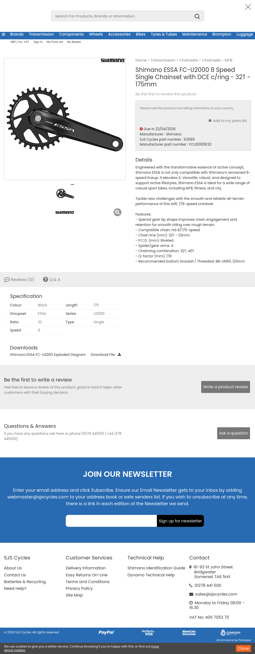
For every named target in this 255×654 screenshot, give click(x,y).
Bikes (141, 34)
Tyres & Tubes (164, 34)
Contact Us (15, 575)
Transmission (41, 34)
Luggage (245, 34)
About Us (13, 568)
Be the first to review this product (165, 94)
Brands (16, 34)
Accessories (119, 34)
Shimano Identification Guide (156, 568)
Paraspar (245, 640)
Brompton (221, 34)
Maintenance (194, 34)
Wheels (96, 34)
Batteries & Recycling (25, 582)
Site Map (74, 595)
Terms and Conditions (88, 582)
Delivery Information (86, 568)
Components (71, 34)
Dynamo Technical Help (151, 575)
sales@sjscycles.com (216, 594)
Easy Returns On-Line (87, 575)
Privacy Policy (79, 588)
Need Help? (15, 588)
